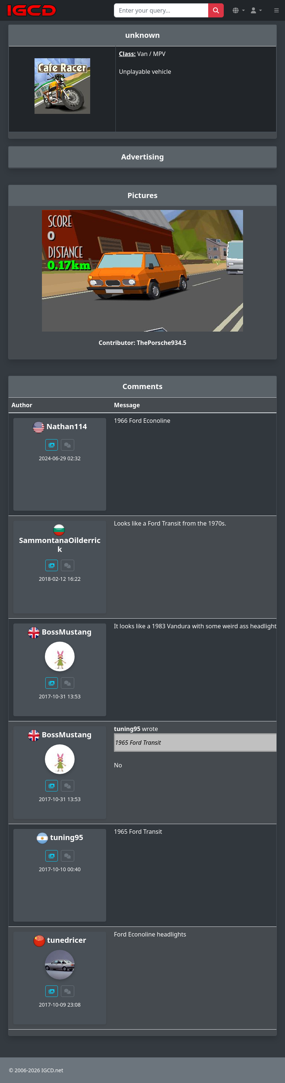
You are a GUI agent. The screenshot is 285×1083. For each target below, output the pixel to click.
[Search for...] (161, 10)
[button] (239, 10)
